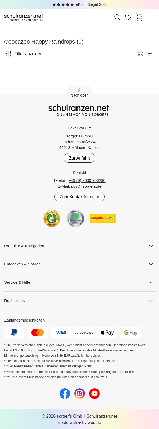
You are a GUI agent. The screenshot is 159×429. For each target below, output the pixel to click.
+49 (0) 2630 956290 (87, 180)
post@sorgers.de (86, 186)
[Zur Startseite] (24, 16)
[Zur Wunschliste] (128, 17)
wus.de (94, 422)
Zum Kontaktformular (79, 197)
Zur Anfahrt (79, 158)
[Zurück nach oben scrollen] (79, 92)
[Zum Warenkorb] (139, 17)
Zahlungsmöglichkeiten (24, 320)
